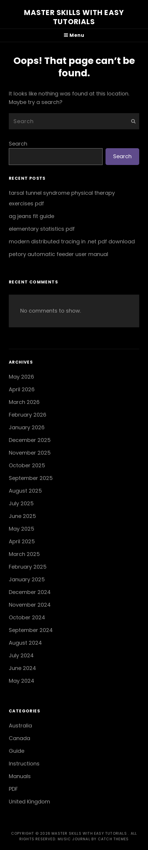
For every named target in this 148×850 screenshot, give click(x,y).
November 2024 (30, 604)
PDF (13, 789)
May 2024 (21, 680)
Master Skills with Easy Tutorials (74, 17)
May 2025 (21, 528)
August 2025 (25, 490)
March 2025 (24, 554)
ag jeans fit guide (31, 216)
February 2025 (28, 566)
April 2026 (22, 389)
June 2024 (22, 668)
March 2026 (24, 402)
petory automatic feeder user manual (58, 254)
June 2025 (22, 516)
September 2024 (31, 630)
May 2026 (21, 376)
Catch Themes (113, 838)
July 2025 (21, 503)
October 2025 (27, 465)
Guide (16, 751)
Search (18, 143)
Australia (20, 725)
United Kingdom (29, 801)
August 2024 (25, 642)
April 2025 (22, 541)
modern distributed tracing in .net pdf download (72, 241)
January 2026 (27, 427)
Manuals (20, 776)
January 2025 (27, 579)
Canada (19, 738)
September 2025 (31, 478)
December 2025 (30, 440)
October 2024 (27, 617)
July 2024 (21, 655)
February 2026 (27, 414)
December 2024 (30, 592)
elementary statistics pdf (42, 228)
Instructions (24, 763)
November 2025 (30, 452)
